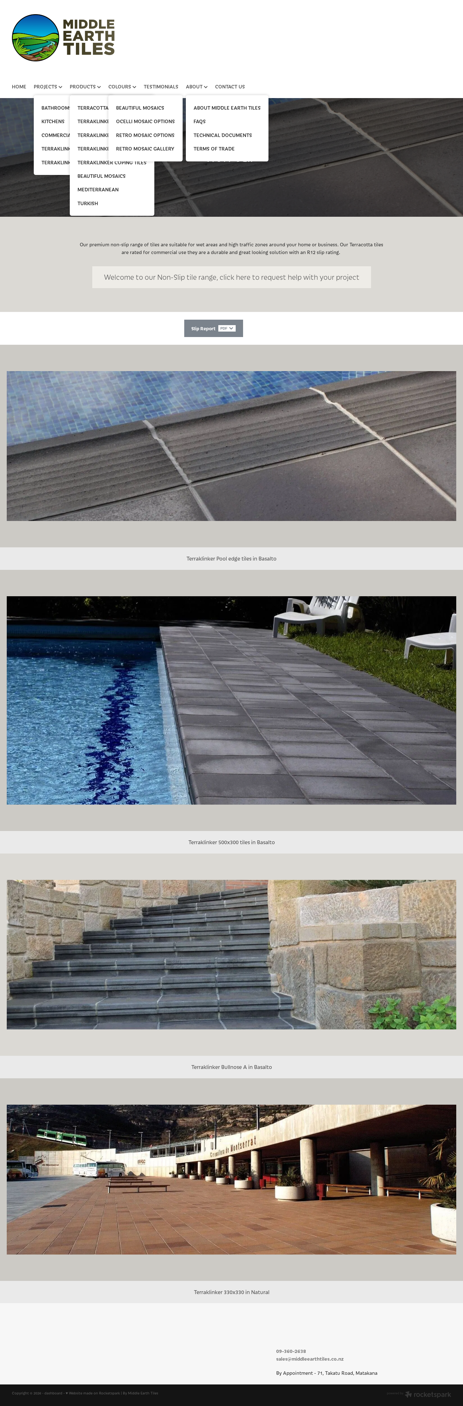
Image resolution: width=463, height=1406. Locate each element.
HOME (19, 86)
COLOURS (122, 86)
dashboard (53, 1394)
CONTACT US (230, 86)
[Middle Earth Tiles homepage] (228, 37)
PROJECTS (48, 86)
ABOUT (197, 86)
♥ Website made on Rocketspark (93, 1394)
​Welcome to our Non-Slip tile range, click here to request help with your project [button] (231, 277)
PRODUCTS (85, 86)
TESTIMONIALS (161, 86)
